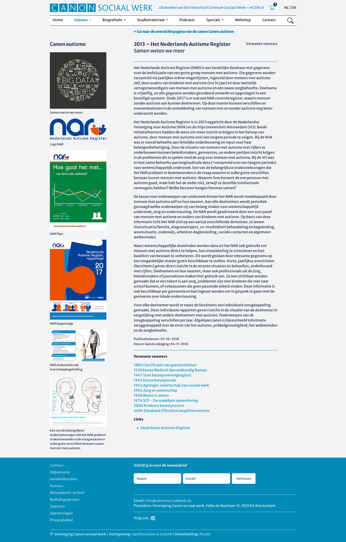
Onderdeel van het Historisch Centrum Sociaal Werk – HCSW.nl (211, 7)
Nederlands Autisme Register (165, 428)
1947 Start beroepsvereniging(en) (162, 375)
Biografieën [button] (112, 20)
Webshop (243, 20)
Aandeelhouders (64, 479)
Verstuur (243, 478)
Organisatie (60, 472)
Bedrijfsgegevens (64, 499)
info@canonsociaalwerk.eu (168, 500)
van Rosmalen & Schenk (152, 534)
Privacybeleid (61, 520)
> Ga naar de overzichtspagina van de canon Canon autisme (184, 31)
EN (293, 7)
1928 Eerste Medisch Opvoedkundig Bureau (170, 370)
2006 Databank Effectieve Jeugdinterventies (172, 410)
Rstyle (204, 534)
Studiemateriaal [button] (151, 20)
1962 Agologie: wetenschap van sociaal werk (171, 385)
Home (58, 20)
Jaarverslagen (61, 513)
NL (286, 7)
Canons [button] (81, 20)
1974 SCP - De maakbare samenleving (166, 400)
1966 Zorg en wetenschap (155, 390)
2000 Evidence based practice (159, 405)
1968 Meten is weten (151, 395)
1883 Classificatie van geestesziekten (165, 365)
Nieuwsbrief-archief (67, 492)
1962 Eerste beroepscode (155, 380)
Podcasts (187, 20)
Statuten (57, 506)
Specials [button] (213, 20)
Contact (269, 20)
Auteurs (56, 486)
